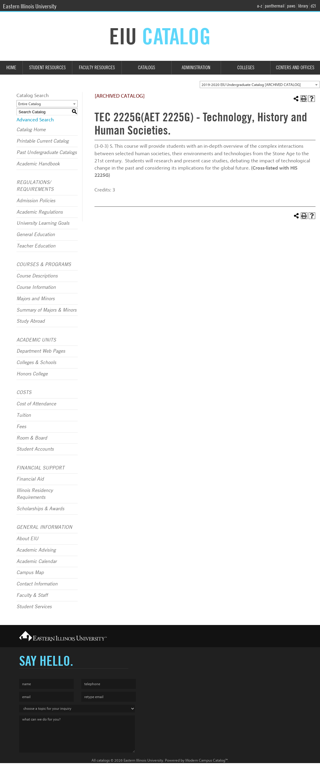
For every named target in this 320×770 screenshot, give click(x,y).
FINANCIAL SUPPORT (40, 468)
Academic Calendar (36, 561)
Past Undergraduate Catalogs (46, 152)
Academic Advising (36, 550)
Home (11, 67)
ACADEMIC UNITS (36, 340)
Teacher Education (35, 246)
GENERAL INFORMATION (44, 527)
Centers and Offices (295, 67)
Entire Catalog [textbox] (29, 104)
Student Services (34, 607)
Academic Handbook (38, 164)
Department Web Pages (40, 351)
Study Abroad (30, 321)
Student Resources (47, 67)
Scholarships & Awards (40, 509)
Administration (196, 67)
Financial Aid (30, 479)
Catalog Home (31, 130)
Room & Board (31, 438)
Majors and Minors (35, 299)
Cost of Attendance (36, 404)
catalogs (103, 760)
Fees (21, 427)
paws (291, 6)
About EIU (27, 539)
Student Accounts (35, 449)
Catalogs (146, 67)
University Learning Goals (42, 223)
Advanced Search (35, 120)
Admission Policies (35, 201)
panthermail (274, 6)
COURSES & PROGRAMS (43, 265)
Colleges (245, 67)
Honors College (32, 374)
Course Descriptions (37, 276)
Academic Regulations (39, 212)
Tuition (23, 415)
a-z (259, 6)
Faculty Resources (97, 67)
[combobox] (260, 84)
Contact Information (37, 584)
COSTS (23, 392)
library (303, 6)
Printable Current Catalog (42, 141)
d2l (313, 6)
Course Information (36, 287)
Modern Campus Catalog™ (206, 760)
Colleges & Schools (36, 363)
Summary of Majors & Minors (46, 310)
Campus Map (30, 573)
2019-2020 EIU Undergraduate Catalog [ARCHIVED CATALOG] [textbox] (251, 84)
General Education (35, 235)
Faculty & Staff (32, 595)
